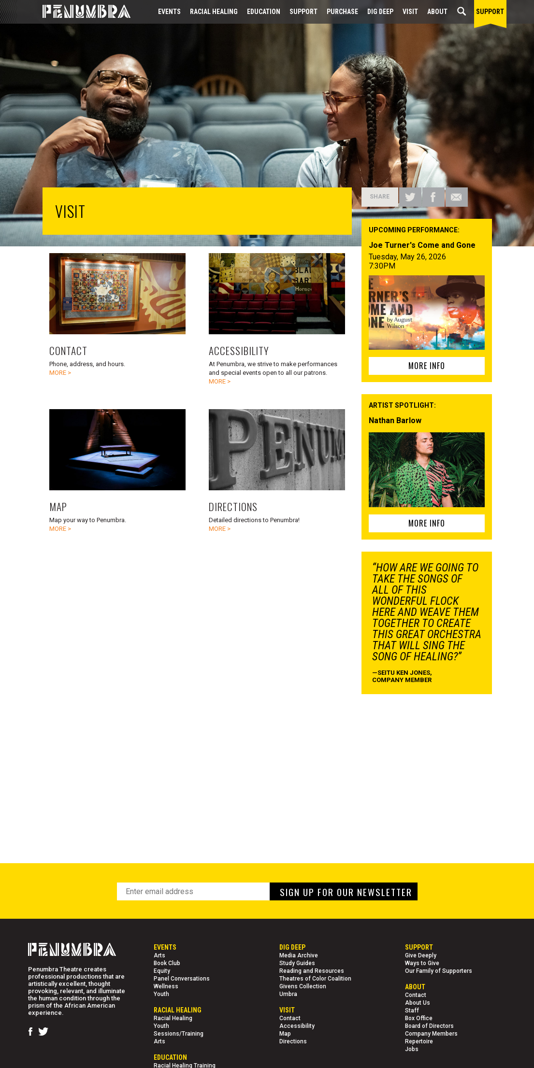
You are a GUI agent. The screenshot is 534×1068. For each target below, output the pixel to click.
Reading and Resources (311, 971)
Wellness (166, 986)
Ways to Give (422, 963)
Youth (161, 994)
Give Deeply (420, 955)
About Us (417, 1002)
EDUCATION (263, 11)
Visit (410, 11)
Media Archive (298, 955)
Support (303, 11)
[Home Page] (79, 12)
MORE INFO (426, 365)
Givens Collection (302, 986)
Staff (412, 1010)
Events (169, 11)
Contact (290, 1018)
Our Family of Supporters (438, 971)
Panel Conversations (182, 978)
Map (285, 1033)
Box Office (419, 1018)
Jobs (412, 1049)
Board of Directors (429, 1026)
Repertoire (419, 1041)
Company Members (431, 1033)
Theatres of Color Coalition (315, 978)
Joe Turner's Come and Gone (422, 245)
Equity (162, 971)
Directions (293, 1041)
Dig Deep (380, 11)
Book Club (167, 963)
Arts (159, 955)
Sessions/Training (178, 1033)
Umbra (288, 994)
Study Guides (297, 963)
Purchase (342, 11)
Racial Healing (214, 11)
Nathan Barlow (395, 420)
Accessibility (297, 1026)
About (437, 11)
